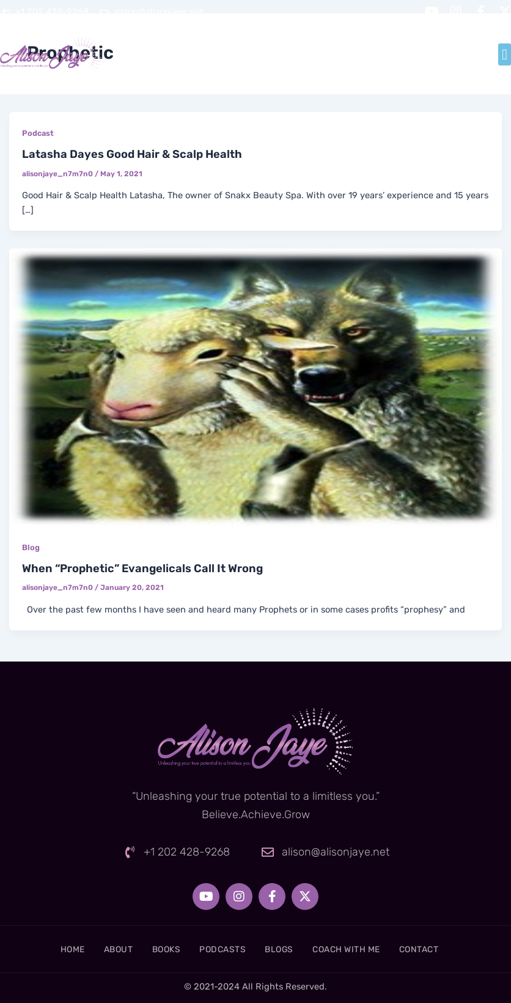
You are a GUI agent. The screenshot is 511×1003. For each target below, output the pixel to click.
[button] (504, 54)
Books (156, 949)
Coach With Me (360, 949)
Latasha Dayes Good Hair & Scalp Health (132, 154)
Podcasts (221, 949)
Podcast (38, 133)
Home (48, 949)
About (101, 949)
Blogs (285, 949)
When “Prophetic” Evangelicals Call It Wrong (142, 568)
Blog (31, 547)
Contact (443, 949)
